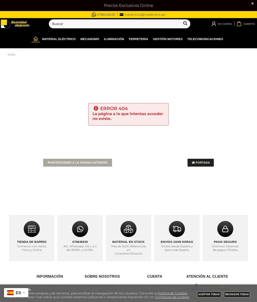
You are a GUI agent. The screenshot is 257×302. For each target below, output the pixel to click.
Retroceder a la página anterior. (77, 163)
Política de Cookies (172, 293)
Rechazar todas (237, 294)
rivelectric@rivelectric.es (142, 14)
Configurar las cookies (172, 297)
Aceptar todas (209, 294)
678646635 (103, 14)
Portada (200, 163)
